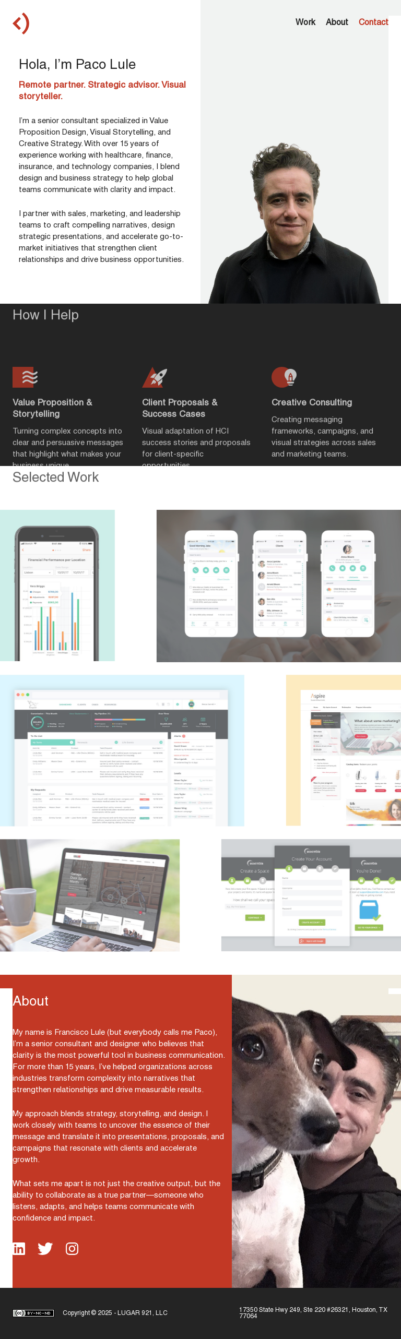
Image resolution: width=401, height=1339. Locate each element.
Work (305, 23)
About (337, 23)
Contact (373, 23)
